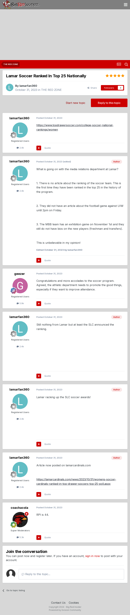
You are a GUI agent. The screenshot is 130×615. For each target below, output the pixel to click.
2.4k (20, 147)
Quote (47, 147)
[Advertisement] (65, 34)
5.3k (20, 537)
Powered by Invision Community (65, 610)
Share (92, 87)
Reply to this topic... (36, 574)
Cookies (74, 602)
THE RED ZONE (51, 90)
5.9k (20, 303)
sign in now (92, 556)
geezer (19, 274)
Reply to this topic (109, 103)
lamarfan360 (28, 85)
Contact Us (58, 602)
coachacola (19, 507)
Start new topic (75, 103)
